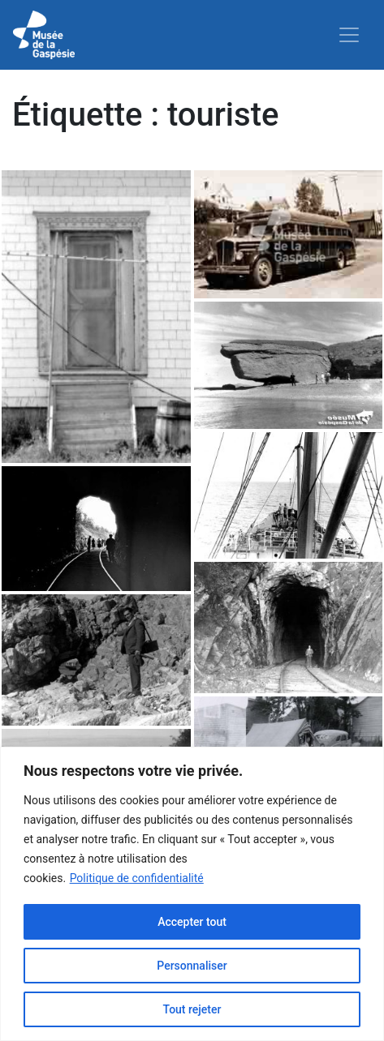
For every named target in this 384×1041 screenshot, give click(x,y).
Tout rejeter (192, 1009)
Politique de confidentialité (137, 878)
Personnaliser (192, 965)
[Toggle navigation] (349, 34)
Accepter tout (192, 921)
